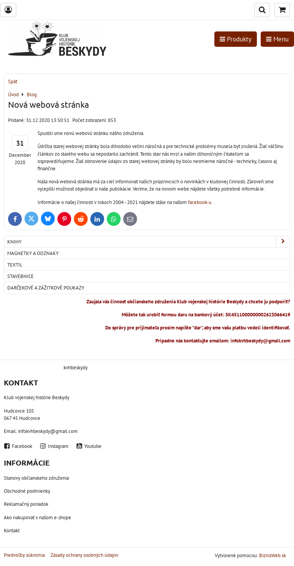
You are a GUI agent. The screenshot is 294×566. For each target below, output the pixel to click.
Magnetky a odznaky (33, 253)
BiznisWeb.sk (272, 555)
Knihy (148, 241)
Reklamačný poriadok (26, 504)
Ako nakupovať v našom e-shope (37, 517)
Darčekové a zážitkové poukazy (45, 288)
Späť (12, 81)
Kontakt (12, 530)
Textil (15, 265)
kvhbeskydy (76, 367)
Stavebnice (20, 276)
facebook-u (199, 202)
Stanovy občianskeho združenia (36, 478)
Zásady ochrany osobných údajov (84, 555)
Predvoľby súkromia (24, 555)
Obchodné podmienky (27, 491)
